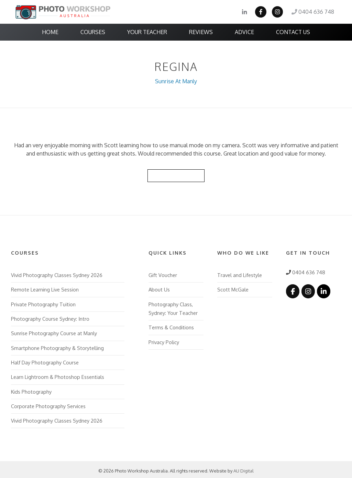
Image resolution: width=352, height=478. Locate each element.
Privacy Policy (163, 340)
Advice (244, 32)
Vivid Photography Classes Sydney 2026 (56, 274)
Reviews (201, 32)
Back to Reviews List (176, 174)
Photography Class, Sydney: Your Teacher (173, 307)
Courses (92, 32)
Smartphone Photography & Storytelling (57, 346)
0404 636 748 (313, 12)
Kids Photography (31, 389)
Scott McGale (232, 288)
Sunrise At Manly (176, 80)
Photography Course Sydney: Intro (50, 317)
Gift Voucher (162, 274)
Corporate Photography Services (48, 403)
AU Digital (244, 468)
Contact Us (293, 32)
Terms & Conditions (171, 325)
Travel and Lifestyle (239, 274)
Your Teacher (147, 32)
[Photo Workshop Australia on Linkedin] (322, 290)
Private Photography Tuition (43, 303)
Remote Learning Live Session (45, 288)
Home (50, 32)
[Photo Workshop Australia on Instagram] (307, 290)
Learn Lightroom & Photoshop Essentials (57, 375)
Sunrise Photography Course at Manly (54, 331)
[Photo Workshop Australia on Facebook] (292, 290)
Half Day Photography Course (45, 360)
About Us (159, 288)
